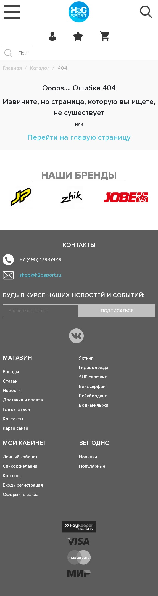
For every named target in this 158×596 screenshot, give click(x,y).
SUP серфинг (93, 377)
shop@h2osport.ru (40, 275)
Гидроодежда (93, 367)
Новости (12, 390)
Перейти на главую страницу (79, 137)
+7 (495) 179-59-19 (40, 259)
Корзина (12, 475)
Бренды (11, 372)
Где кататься (16, 409)
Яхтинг (86, 358)
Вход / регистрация (23, 485)
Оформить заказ (21, 494)
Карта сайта (15, 428)
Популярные (92, 466)
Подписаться (117, 311)
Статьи (10, 381)
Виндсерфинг (93, 386)
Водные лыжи (93, 405)
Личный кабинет (20, 457)
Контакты (13, 419)
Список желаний (20, 466)
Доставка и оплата (23, 400)
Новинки (88, 457)
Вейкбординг (93, 396)
